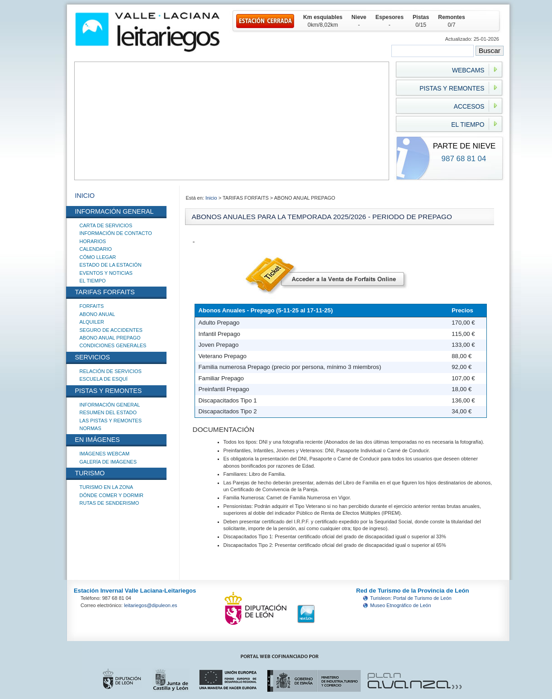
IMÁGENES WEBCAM (105, 453)
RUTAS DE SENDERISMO (109, 503)
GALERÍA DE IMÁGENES (108, 461)
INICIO (85, 195)
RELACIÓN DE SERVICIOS (111, 371)
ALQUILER (92, 322)
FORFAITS (92, 306)
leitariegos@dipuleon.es (150, 605)
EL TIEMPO (93, 280)
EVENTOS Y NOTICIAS (106, 273)
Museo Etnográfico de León (400, 605)
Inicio (212, 198)
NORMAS (90, 428)
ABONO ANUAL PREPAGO (110, 337)
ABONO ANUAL (97, 314)
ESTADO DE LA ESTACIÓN (111, 265)
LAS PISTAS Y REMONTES (111, 420)
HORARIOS (93, 241)
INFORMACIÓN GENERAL (110, 404)
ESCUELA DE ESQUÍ (104, 379)
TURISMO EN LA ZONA (106, 487)
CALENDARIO (96, 249)
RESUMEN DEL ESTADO (108, 412)
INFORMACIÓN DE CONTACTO (116, 233)
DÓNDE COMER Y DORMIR (111, 495)
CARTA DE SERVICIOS (106, 225)
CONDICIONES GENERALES (113, 345)
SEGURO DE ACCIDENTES (111, 330)
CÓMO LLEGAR (98, 257)
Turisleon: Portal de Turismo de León (411, 598)
